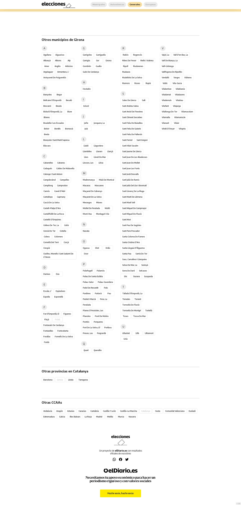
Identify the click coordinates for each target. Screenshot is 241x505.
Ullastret (126, 333)
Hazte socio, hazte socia (120, 493)
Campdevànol (49, 180)
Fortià (46, 342)
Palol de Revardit (90, 288)
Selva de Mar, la (129, 265)
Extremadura (49, 417)
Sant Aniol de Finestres (132, 111)
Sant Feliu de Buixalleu (132, 123)
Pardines (87, 293)
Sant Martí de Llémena (132, 197)
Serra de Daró (128, 271)
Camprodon (62, 185)
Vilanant (165, 123)
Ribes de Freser (129, 60)
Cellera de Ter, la (51, 225)
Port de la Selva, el (91, 327)
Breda (46, 134)
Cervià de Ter (49, 231)
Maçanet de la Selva (92, 197)
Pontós (86, 322)
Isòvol (86, 106)
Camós (47, 191)
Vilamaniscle (179, 117)
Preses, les (88, 333)
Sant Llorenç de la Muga (133, 191)
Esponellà (58, 297)
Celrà (66, 225)
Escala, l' (47, 291)
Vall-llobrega (168, 66)
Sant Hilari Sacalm (130, 146)
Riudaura (126, 72)
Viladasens (180, 94)
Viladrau (179, 100)
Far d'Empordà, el (51, 314)
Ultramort (149, 333)
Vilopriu (182, 129)
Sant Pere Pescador (131, 231)
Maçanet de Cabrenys (92, 191)
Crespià (46, 248)
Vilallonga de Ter (169, 111)
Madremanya (89, 180)
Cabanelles (48, 163)
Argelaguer (48, 72)
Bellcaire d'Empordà (52, 100)
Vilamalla (166, 117)
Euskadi (192, 411)
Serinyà (144, 265)
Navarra (132, 417)
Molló (107, 208)
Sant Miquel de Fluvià (132, 214)
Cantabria (94, 411)
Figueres (67, 314)
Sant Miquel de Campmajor (134, 208)
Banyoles (47, 94)
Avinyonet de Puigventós (54, 77)
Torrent (137, 299)
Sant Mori (126, 219)
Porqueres (98, 322)
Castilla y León (109, 411)
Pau (109, 293)
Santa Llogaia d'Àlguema (133, 248)
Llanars (99, 151)
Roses (137, 83)
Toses (125, 316)
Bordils (57, 129)
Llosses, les (88, 163)
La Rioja (88, 417)
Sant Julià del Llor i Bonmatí (134, 185)
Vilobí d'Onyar (168, 129)
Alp (69, 60)
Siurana (136, 276)
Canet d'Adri (59, 191)
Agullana (47, 55)
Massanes (99, 185)
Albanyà (47, 60)
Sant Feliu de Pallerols (132, 134)
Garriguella (101, 55)
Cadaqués (47, 168)
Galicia (62, 417)
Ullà (137, 333)
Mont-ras (87, 214)
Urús (126, 339)
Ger (97, 60)
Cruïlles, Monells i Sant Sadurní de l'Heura (58, 255)
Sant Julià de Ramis (130, 180)
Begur (59, 94)
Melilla (110, 417)
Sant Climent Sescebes (132, 117)
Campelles (64, 180)
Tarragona (83, 380)
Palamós (101, 271)
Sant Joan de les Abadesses (134, 157)
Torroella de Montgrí (131, 310)
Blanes (47, 117)
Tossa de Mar (139, 316)
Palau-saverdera (105, 282)
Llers (86, 157)
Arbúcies (69, 66)
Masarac (86, 185)
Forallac (47, 336)
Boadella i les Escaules (53, 123)
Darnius (46, 274)
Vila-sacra (177, 83)
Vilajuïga (177, 106)
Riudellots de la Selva (132, 77)
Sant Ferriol (127, 140)
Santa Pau (126, 253)
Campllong (48, 185)
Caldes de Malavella (65, 168)
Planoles (87, 316)
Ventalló (165, 77)
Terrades (126, 299)
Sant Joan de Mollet (131, 163)
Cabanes (61, 163)
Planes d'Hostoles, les (93, 310)
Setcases (143, 271)
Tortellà (148, 310)
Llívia (101, 163)
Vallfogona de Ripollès (172, 72)
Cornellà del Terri (51, 242)
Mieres (99, 202)
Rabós (125, 55)
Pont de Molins (102, 316)
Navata (86, 231)
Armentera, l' (63, 72)
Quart (86, 350)
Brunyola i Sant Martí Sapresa (56, 140)
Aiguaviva (59, 55)
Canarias (82, 411)
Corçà (66, 242)
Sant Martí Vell (128, 202)
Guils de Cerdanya (91, 72)
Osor (86, 253)
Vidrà (165, 83)
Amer (46, 66)
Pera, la (103, 299)
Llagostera (98, 146)
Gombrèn (87, 66)
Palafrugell (87, 271)
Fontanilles (48, 331)
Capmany (61, 197)
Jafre (86, 123)
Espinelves (60, 291)
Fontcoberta (62, 331)
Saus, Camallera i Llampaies (134, 259)
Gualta (98, 66)
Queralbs (98, 350)
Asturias (70, 411)
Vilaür (176, 123)
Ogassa (86, 248)
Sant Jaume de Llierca (131, 151)
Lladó (86, 146)
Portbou (108, 327)
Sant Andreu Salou (130, 106)
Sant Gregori (142, 140)
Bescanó (47, 106)
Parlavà (98, 293)
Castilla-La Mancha (128, 411)
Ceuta (157, 411)
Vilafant (165, 106)
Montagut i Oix (102, 214)
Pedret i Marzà (89, 299)
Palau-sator (88, 282)
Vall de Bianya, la (170, 60)
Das (58, 274)
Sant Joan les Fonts (131, 168)
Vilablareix (180, 89)
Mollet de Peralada (91, 208)
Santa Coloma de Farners (133, 236)
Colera (47, 236)
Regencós (137, 55)
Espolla (46, 297)
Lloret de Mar (100, 157)
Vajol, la (165, 55)
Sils (125, 276)
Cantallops (48, 197)
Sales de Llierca (129, 100)
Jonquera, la (99, 123)
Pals (106, 288)
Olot (97, 248)
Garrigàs (86, 60)
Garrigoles (87, 55)
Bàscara (47, 146)
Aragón (59, 411)
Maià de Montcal (106, 180)
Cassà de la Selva (51, 202)
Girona (108, 60)
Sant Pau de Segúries (131, 225)
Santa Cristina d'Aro (131, 242)
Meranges (87, 202)
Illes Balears (75, 417)
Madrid (99, 417)
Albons (58, 60)
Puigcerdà (101, 333)
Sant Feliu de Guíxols (131, 129)
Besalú (69, 100)
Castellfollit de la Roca (53, 214)
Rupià (148, 83)
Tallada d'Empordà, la (132, 293)
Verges (177, 77)
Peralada (87, 305)
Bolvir (46, 129)
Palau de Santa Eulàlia (93, 276)
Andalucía (47, 411)
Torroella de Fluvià (130, 305)
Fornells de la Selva (64, 336)
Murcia (121, 417)
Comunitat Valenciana (174, 411)
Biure (69, 111)
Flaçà (46, 319)
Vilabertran (166, 89)
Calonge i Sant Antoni (52, 174)
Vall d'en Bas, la (180, 55)
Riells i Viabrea (146, 60)
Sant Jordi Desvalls (130, 174)
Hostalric (87, 89)
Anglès (58, 66)
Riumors (126, 83)
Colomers (58, 236)
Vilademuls (167, 100)
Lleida (70, 380)
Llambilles (87, 151)
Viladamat (166, 94)
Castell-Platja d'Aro (52, 208)
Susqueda (148, 276)
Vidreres (188, 77)
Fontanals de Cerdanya (53, 325)
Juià (86, 129)
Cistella (63, 231)
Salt (143, 100)
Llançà (110, 151)
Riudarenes (138, 66)
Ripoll (125, 66)
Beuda (59, 106)
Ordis (108, 248)
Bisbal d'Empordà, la (52, 111)
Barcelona (47, 380)
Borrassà (69, 129)
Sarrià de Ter (141, 253)
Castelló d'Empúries (52, 219)
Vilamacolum (187, 111)
